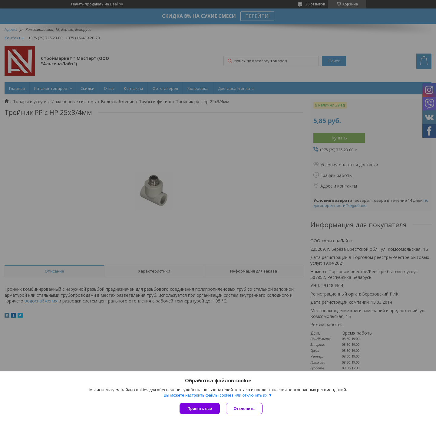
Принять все (199, 408)
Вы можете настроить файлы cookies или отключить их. (216, 395)
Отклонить (244, 408)
